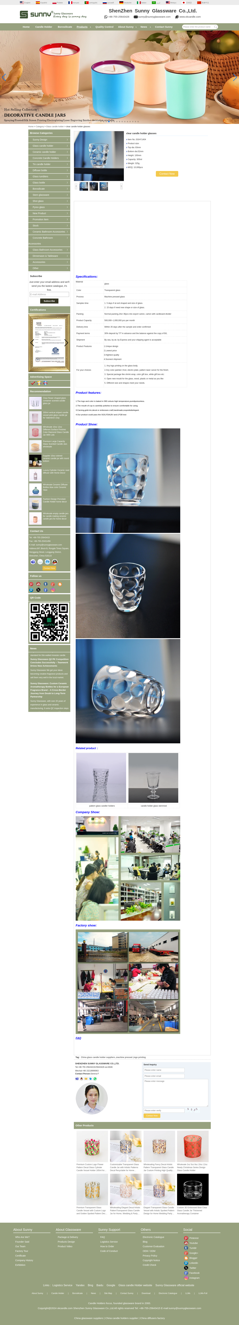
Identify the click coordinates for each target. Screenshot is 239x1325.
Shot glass (38, 201)
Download (146, 1293)
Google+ (191, 1253)
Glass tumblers (40, 176)
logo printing (140, 1057)
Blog (145, 1241)
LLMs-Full (203, 1293)
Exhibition (20, 1265)
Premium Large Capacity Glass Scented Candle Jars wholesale (55, 444)
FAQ (78, 1038)
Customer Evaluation (153, 1246)
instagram (191, 1278)
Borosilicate (65, 26)
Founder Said (22, 1241)
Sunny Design (40, 139)
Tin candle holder (41, 164)
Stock (36, 225)
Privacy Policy (150, 1255)
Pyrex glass (39, 207)
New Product (39, 213)
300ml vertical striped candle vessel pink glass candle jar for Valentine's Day (55, 415)
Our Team (20, 1246)
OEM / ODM (149, 1251)
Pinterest (191, 1238)
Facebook (191, 1273)
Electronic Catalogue (153, 1237)
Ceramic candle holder (44, 152)
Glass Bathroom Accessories (47, 249)
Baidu (99, 1285)
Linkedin (191, 1263)
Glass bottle (39, 182)
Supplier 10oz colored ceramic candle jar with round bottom (56, 458)
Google (111, 1285)
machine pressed (124, 1057)
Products (82, 26)
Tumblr (191, 1248)
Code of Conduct (109, 1251)
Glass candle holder (55, 126)
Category (40, 126)
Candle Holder (43, 26)
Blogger (191, 1258)
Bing (90, 1285)
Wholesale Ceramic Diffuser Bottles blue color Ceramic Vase (55, 487)
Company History (24, 1260)
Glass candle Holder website (135, 1285)
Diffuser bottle (40, 170)
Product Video (65, 1246)
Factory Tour (21, 1251)
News (144, 26)
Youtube (191, 1243)
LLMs (187, 1293)
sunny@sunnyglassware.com (154, 16)
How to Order (107, 1246)
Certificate (20, 1255)
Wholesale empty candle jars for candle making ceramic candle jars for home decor (55, 516)
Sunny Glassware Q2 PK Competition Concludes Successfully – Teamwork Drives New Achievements (49, 664)
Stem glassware (41, 195)
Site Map (108, 1293)
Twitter (191, 1268)
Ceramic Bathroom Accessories (49, 231)
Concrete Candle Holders (46, 158)
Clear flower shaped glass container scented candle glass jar (54, 401)
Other (36, 268)
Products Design (66, 1241)
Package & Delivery (68, 1237)
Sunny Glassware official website (175, 1285)
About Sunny (126, 26)
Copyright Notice (151, 1260)
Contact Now (49, 568)
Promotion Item (40, 219)
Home (26, 26)
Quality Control (104, 26)
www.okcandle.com (190, 16)
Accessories (39, 262)
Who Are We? (22, 1237)
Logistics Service (109, 1241)
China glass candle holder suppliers (98, 1057)
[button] (101, 121)
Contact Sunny (164, 26)
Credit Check (149, 1265)
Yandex (80, 1285)
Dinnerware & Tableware (45, 256)
